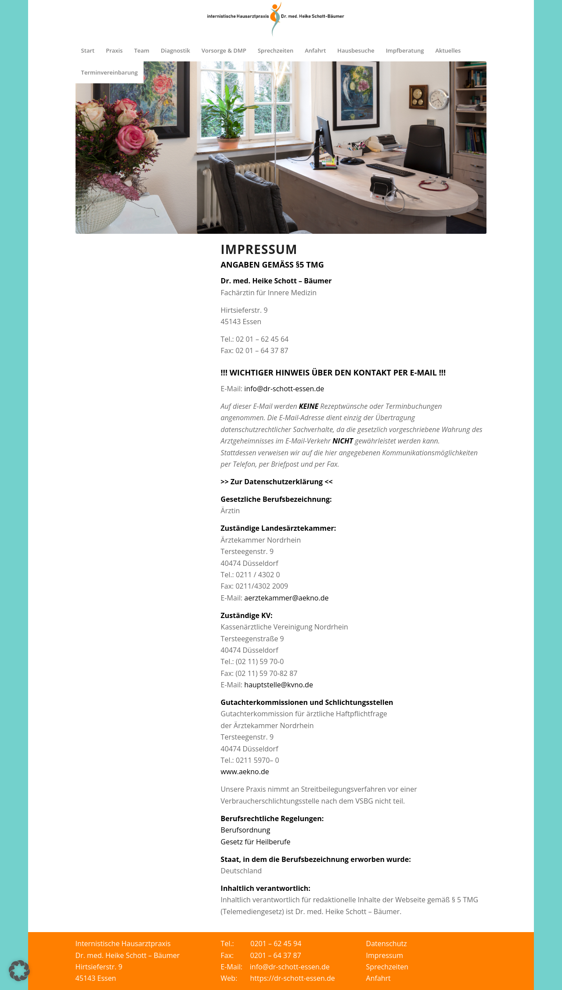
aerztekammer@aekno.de (286, 598)
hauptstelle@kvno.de (278, 685)
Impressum (384, 955)
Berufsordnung (245, 830)
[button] (19, 970)
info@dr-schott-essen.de (284, 388)
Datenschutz (386, 943)
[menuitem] (88, 50)
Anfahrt (378, 978)
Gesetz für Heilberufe (256, 842)
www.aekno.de (245, 771)
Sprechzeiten (387, 967)
